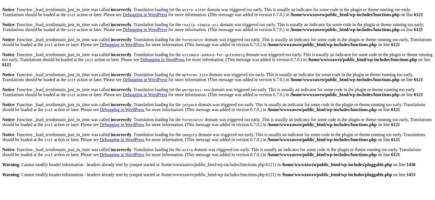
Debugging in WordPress (145, 14)
